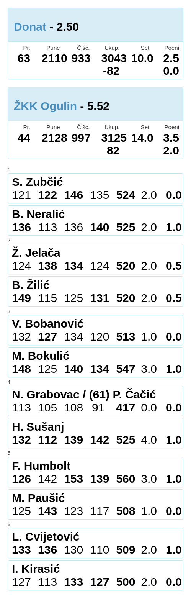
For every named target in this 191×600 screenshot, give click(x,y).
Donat (30, 26)
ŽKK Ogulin (45, 106)
